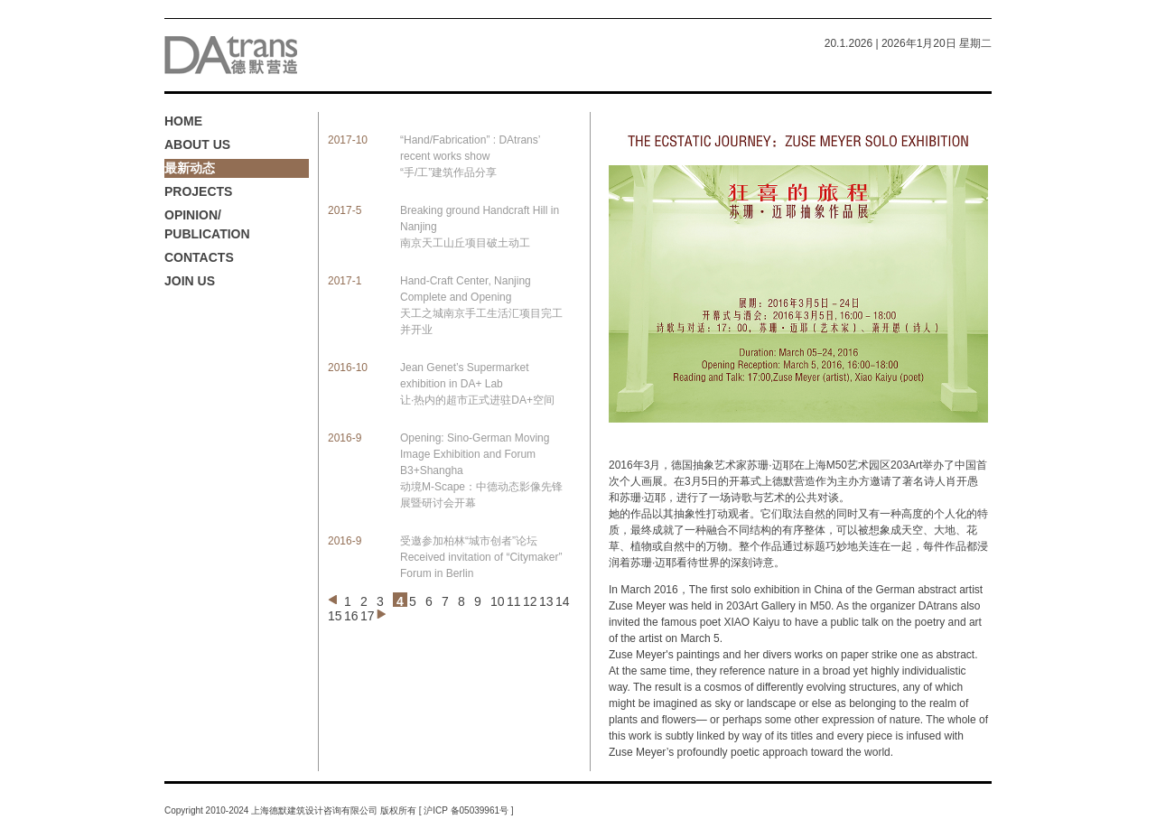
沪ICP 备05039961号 (466, 810)
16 (351, 616)
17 (367, 616)
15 (335, 616)
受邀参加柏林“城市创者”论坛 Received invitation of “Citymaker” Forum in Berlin (481, 557)
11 (514, 601)
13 (546, 601)
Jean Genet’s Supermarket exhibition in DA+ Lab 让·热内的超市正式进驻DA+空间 (477, 383)
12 (530, 601)
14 (562, 601)
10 (497, 601)
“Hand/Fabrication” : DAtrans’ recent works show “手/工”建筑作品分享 (470, 156)
